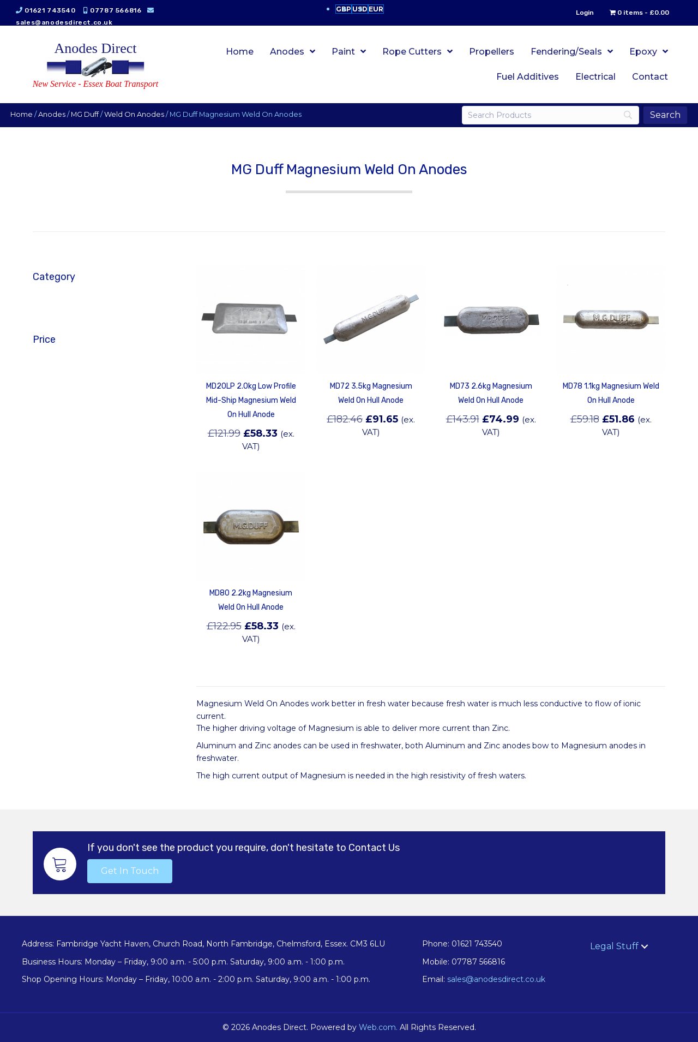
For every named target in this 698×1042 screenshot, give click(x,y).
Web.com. (378, 1027)
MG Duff (85, 114)
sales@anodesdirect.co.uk (64, 22)
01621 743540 (50, 10)
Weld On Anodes (135, 114)
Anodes (52, 114)
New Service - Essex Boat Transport (96, 83)
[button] (129, 871)
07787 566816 (116, 10)
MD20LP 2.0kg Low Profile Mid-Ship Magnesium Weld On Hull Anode (251, 400)
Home (22, 114)
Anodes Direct (96, 48)
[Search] (550, 115)
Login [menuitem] (584, 12)
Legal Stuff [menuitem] (614, 946)
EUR (376, 9)
